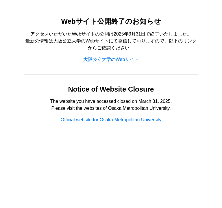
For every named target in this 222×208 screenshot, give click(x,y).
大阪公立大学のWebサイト (111, 59)
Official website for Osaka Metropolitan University (111, 119)
